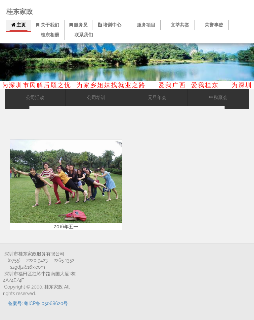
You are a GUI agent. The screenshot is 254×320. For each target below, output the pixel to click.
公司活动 (35, 97)
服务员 (78, 24)
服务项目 (144, 24)
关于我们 (47, 24)
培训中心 (110, 24)
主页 (18, 24)
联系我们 (82, 34)
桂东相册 (48, 34)
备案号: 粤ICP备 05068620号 (38, 303)
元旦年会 (157, 97)
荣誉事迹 (212, 24)
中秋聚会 (218, 97)
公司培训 (96, 97)
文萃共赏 (178, 24)
